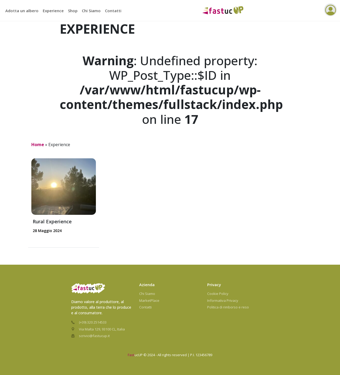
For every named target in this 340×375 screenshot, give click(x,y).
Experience (53, 10)
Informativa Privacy (222, 300)
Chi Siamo (91, 10)
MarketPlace (149, 300)
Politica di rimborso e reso (228, 307)
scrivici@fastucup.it (94, 335)
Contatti (113, 10)
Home (37, 144)
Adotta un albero (22, 10)
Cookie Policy (217, 293)
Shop (73, 10)
